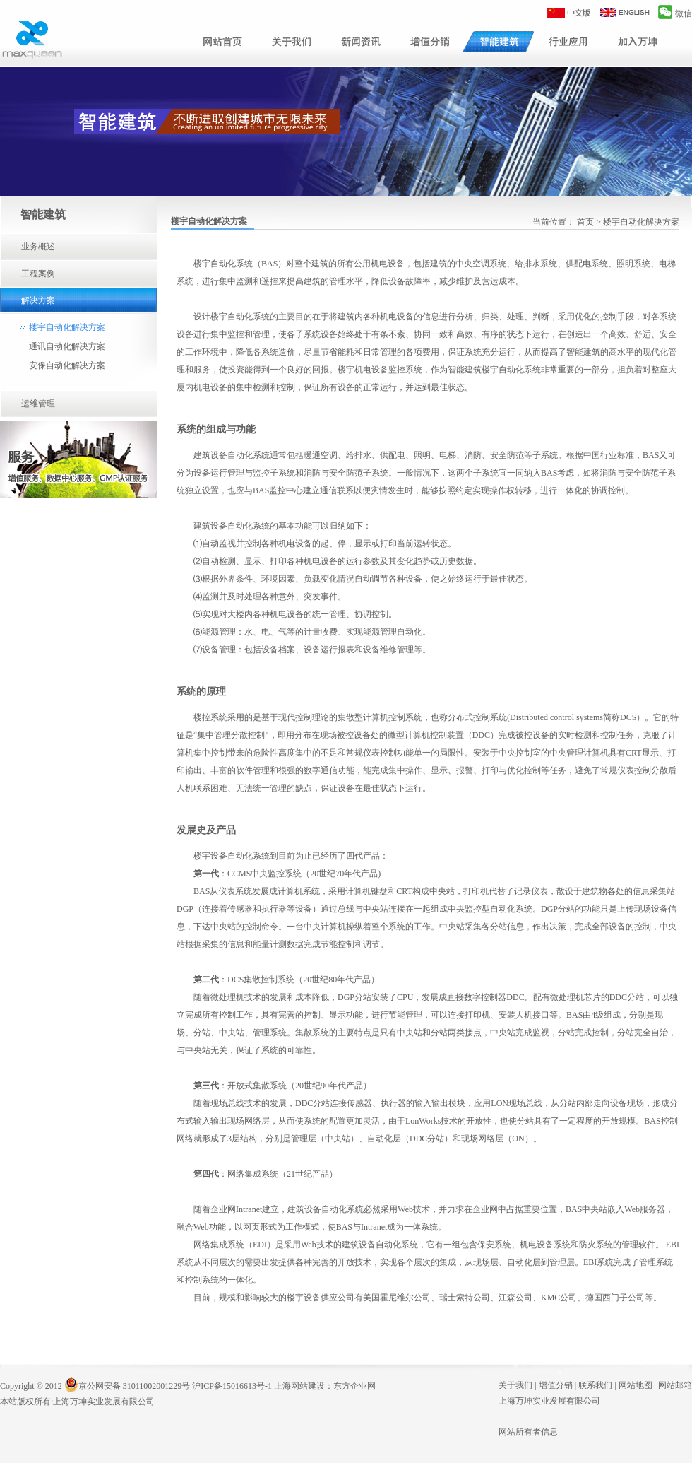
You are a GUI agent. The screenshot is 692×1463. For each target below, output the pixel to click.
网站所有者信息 (528, 1432)
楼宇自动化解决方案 (67, 327)
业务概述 (38, 247)
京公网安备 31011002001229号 (127, 1386)
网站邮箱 (675, 1385)
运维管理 (38, 404)
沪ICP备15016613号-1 (232, 1386)
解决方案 (38, 300)
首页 (585, 222)
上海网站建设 (299, 1386)
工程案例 (38, 273)
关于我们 (515, 1385)
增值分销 (556, 1385)
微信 (675, 13)
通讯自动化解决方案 (67, 346)
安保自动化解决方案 (67, 365)
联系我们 (595, 1385)
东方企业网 (354, 1386)
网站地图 (635, 1385)
